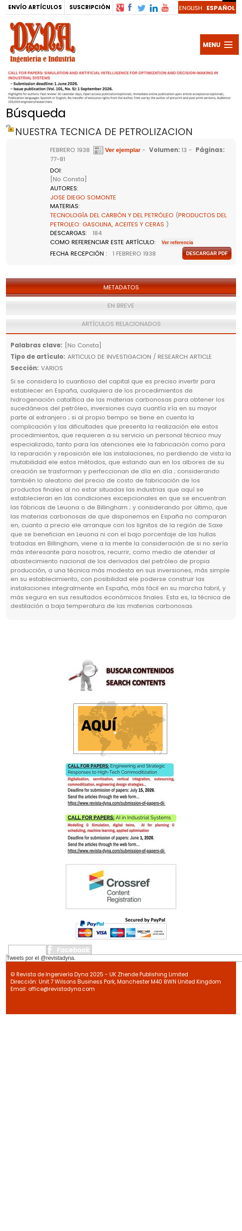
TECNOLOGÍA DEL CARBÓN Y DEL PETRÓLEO (112, 215)
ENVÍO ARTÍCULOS (35, 7)
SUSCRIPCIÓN (89, 7)
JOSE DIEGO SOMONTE (83, 197)
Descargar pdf (207, 253)
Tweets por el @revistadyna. (41, 958)
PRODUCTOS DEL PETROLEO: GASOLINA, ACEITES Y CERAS (138, 220)
